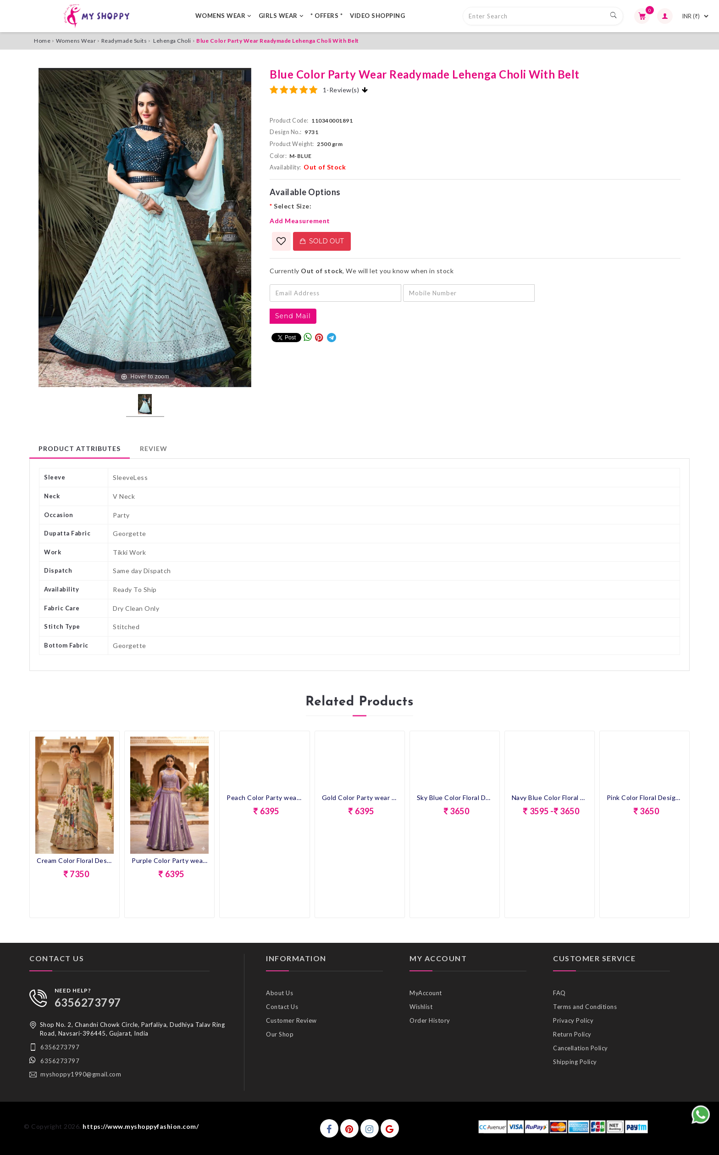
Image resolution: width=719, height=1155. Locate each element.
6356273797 (88, 1002)
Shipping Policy (575, 1061)
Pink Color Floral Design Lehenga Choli (644, 797)
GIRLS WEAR (281, 15)
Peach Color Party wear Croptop (264, 797)
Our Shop (279, 1034)
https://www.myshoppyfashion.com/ (141, 1126)
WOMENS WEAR (223, 15)
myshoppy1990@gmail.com (80, 1074)
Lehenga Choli (172, 40)
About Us (279, 993)
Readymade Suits (124, 40)
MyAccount (425, 993)
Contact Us (282, 1006)
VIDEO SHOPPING (377, 15)
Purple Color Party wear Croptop (169, 860)
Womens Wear (76, 40)
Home (42, 40)
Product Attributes (80, 448)
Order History (429, 1020)
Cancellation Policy (580, 1048)
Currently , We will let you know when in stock (362, 271)
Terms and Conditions (585, 1006)
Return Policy (572, 1034)
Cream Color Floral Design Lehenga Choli (74, 860)
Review (153, 448)
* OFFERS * (326, 15)
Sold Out (322, 241)
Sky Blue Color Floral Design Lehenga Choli (454, 797)
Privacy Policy (573, 1020)
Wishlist (420, 1006)
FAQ (559, 993)
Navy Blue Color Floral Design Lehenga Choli (549, 797)
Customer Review (291, 1020)
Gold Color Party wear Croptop (360, 797)
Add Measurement (300, 221)
